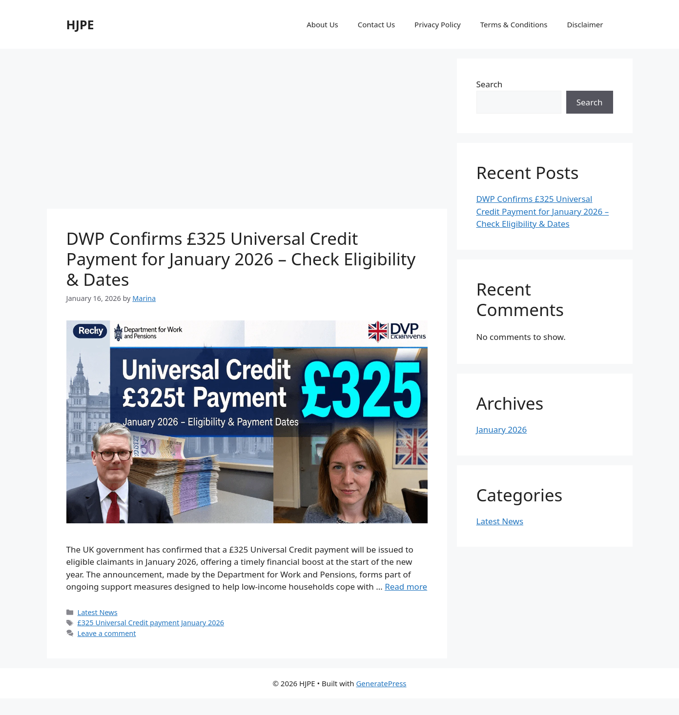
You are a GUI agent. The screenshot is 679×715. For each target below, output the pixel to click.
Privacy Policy (437, 24)
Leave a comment (107, 633)
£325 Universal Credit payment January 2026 (151, 622)
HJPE (80, 24)
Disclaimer (585, 24)
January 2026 (501, 429)
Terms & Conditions (514, 24)
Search (489, 84)
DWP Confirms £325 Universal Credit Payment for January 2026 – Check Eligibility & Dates (241, 259)
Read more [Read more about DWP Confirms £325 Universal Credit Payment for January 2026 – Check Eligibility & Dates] (406, 586)
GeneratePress (381, 683)
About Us (322, 24)
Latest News (98, 612)
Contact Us (376, 24)
